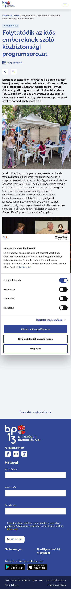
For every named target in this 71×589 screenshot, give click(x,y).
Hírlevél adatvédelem (57, 585)
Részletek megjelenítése (49, 320)
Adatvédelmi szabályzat (56, 580)
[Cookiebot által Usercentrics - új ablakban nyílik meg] (55, 238)
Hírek (17, 15)
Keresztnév (10, 487)
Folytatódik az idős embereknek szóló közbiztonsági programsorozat (28, 43)
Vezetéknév (11, 469)
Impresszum (38, 580)
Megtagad (35, 348)
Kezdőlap (7, 15)
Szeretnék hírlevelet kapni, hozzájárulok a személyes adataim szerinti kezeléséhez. (35, 526)
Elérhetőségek (13, 549)
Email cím (10, 505)
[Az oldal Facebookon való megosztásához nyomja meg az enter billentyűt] (5, 72)
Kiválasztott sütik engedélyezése (35, 339)
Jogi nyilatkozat (11, 585)
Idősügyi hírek (11, 26)
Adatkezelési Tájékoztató (29, 526)
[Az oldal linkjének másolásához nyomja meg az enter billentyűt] (14, 72)
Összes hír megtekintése (36, 412)
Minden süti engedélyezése (35, 329)
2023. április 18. (14, 63)
